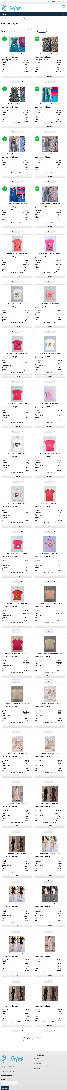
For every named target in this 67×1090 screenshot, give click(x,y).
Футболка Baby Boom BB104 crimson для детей (17, 653)
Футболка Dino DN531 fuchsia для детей (49, 453)
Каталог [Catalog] (4, 14)
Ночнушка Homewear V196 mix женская (17, 153)
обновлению (42, 31)
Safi (27, 812)
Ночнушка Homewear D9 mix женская (17, 54)
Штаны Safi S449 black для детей (49, 1003)
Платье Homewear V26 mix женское (49, 104)
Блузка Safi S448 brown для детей (17, 853)
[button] (3, 1)
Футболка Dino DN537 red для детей (17, 403)
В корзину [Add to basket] (17, 76)
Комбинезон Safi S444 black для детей (17, 953)
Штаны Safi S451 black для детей (17, 1003)
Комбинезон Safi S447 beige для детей (50, 853)
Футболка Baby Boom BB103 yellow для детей (50, 653)
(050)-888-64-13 (7, 1072)
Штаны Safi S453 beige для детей (49, 953)
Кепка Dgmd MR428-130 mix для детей (50, 753)
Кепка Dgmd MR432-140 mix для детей (17, 753)
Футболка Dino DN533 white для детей (17, 453)
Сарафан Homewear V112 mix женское (50, 203)
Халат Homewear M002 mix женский (49, 54)
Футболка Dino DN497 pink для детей (49, 553)
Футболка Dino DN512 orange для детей (17, 603)
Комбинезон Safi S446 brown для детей (17, 903)
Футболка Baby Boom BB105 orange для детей (50, 603)
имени (26, 31)
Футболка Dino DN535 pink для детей (49, 403)
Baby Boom (59, 612)
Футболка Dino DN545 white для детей (17, 303)
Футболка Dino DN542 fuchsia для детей (17, 353)
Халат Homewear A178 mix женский (17, 104)
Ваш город (51, 1)
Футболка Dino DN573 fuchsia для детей (49, 253)
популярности (16, 31)
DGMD (59, 712)
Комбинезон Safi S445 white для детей (50, 903)
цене (33, 31)
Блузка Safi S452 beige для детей (17, 803)
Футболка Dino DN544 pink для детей (49, 303)
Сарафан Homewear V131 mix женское (17, 203)
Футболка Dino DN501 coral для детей (17, 553)
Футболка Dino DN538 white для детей (50, 353)
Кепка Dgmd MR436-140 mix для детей (50, 703)
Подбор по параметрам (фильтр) (33, 19)
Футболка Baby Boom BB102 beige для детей (17, 703)
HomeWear (26, 62)
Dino (26, 262)
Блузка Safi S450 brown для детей (50, 803)
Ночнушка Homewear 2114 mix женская (49, 153)
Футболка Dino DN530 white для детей (17, 503)
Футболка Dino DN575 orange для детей (17, 253)
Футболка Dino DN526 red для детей (49, 503)
